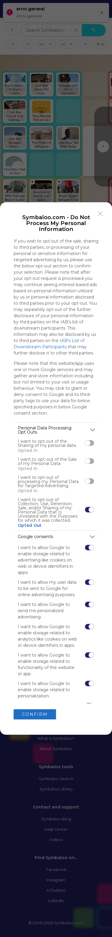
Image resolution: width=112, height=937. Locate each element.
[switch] (89, 443)
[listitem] (56, 430)
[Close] (100, 213)
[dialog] (56, 468)
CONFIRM (35, 714)
